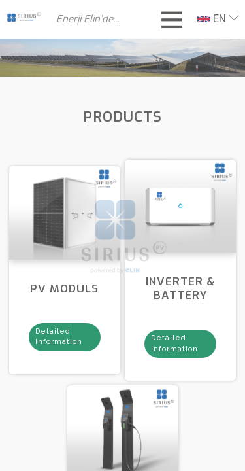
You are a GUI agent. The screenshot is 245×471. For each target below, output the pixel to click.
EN (211, 19)
